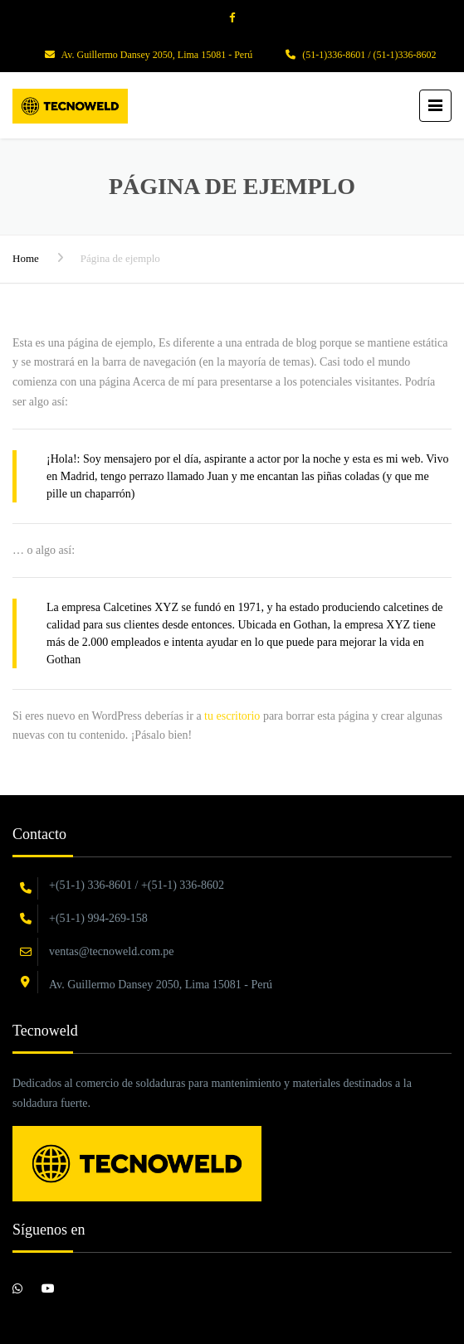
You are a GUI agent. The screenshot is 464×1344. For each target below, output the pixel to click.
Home (25, 258)
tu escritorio (232, 716)
